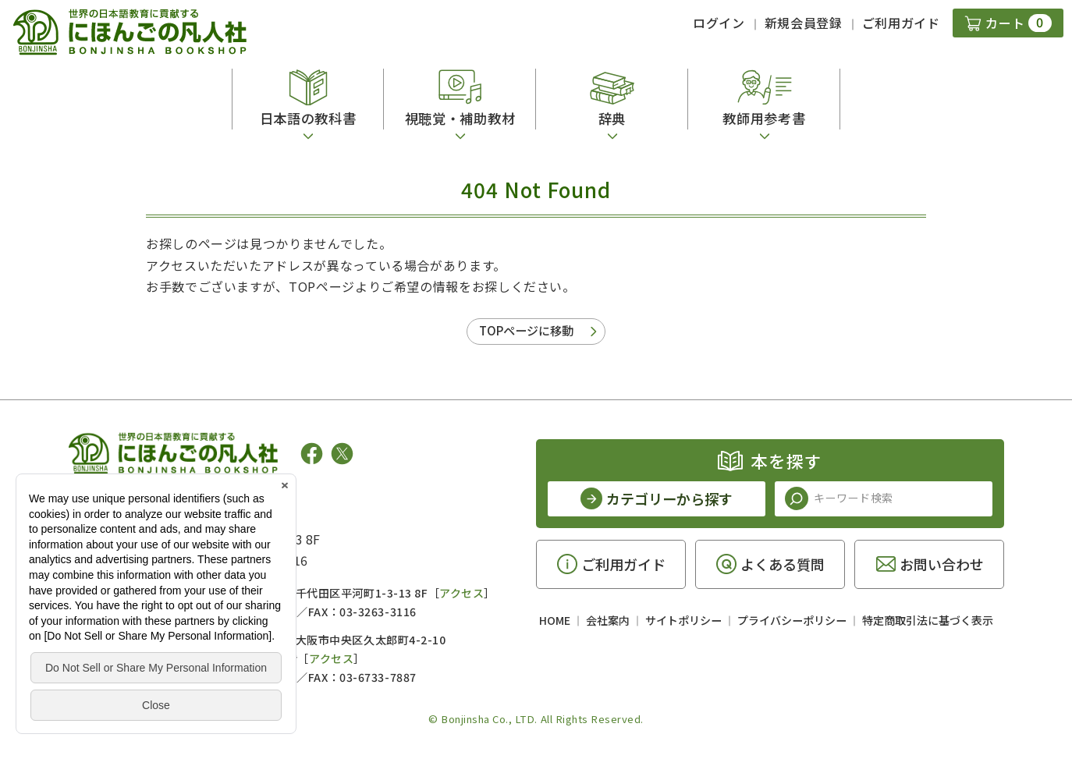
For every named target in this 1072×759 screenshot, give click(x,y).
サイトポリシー (683, 620)
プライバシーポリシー (792, 620)
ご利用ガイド (901, 22)
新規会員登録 (804, 22)
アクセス (461, 593)
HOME (554, 620)
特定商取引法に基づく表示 (927, 620)
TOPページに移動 (526, 330)
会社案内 (608, 620)
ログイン (719, 22)
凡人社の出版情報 (132, 501)
